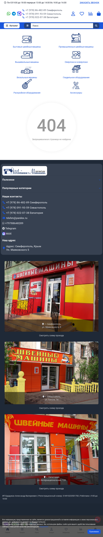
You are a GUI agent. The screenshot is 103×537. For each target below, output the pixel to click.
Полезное (51, 179)
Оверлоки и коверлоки (76, 62)
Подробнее (43, 527)
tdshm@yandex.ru (16, 218)
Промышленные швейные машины (76, 47)
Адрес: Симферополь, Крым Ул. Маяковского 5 (23, 248)
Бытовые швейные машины (27, 47)
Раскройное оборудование (27, 93)
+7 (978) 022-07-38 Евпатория (39, 17)
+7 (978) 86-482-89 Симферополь (41, 10)
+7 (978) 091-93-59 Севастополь (41, 14)
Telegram (9, 228)
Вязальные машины (27, 77)
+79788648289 (12, 223)
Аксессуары (76, 93)
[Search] (65, 25)
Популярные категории (51, 188)
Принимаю (94, 532)
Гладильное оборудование (76, 77)
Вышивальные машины (27, 62)
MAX (7, 233)
